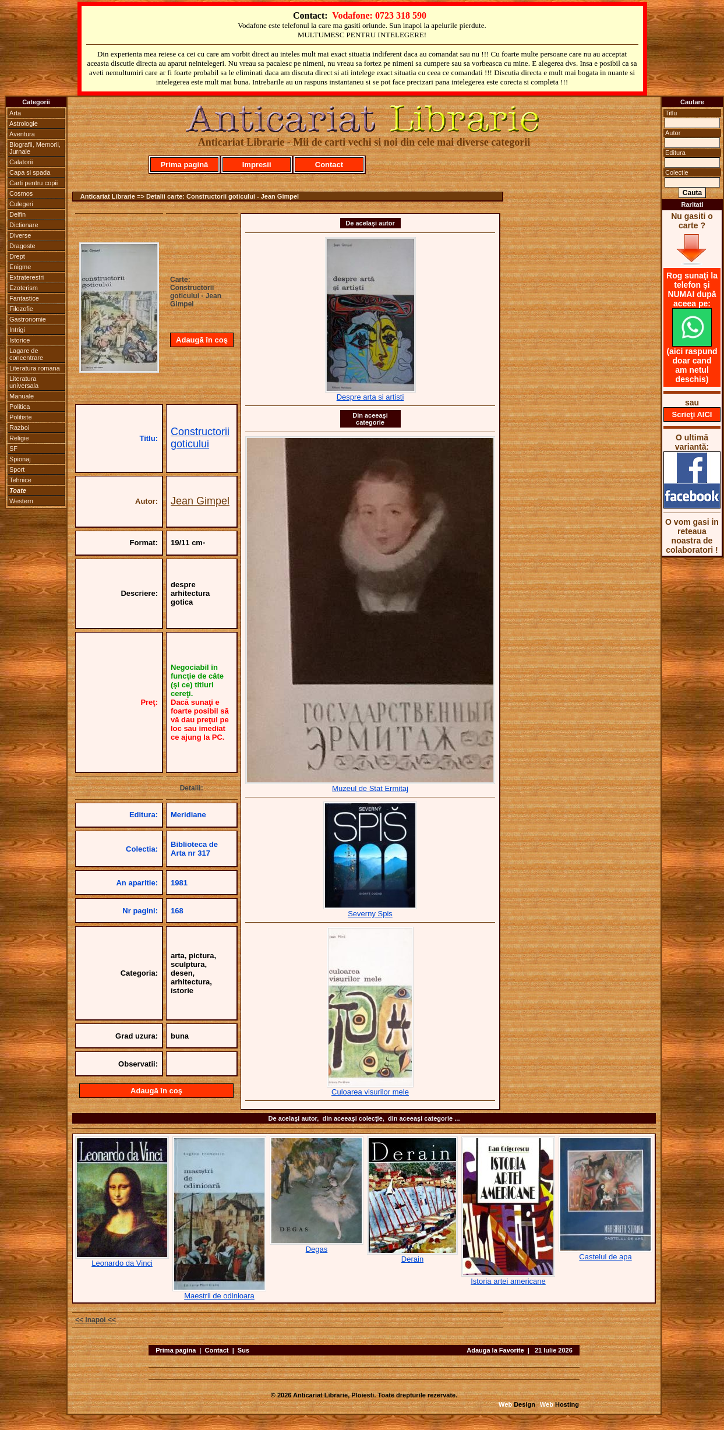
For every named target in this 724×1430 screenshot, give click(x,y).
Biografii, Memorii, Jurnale (35, 148)
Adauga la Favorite (495, 1350)
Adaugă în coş (202, 340)
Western (21, 500)
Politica (19, 406)
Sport (16, 469)
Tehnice (20, 479)
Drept (17, 256)
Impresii (256, 164)
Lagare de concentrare (26, 354)
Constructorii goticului (200, 438)
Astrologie (23, 123)
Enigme (20, 266)
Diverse (20, 235)
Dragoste (22, 245)
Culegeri (21, 203)
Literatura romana (34, 368)
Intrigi (17, 329)
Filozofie (21, 308)
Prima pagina (176, 1350)
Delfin (17, 214)
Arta (15, 113)
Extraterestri (26, 277)
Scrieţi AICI (692, 414)
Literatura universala (23, 382)
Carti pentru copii (33, 182)
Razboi (19, 427)
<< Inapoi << (95, 1320)
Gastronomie (27, 319)
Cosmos (21, 193)
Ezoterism (23, 287)
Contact (329, 164)
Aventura (22, 133)
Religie (19, 438)
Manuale (21, 396)
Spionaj (20, 459)
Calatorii (21, 161)
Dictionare (23, 224)
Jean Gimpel (200, 501)
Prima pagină (185, 164)
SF (13, 448)
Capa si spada (29, 172)
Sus (243, 1350)
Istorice (19, 340)
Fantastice (24, 298)
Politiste (20, 417)
